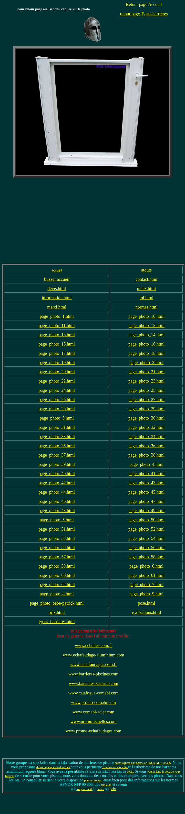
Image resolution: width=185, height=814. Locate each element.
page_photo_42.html (57, 482)
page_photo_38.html (146, 455)
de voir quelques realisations (53, 767)
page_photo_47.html (146, 501)
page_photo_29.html (146, 408)
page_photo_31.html (57, 427)
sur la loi (106, 784)
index (100, 789)
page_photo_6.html (146, 566)
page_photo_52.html (146, 529)
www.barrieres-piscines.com (94, 674)
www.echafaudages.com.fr (93, 664)
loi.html (147, 297)
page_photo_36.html (146, 445)
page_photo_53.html (57, 538)
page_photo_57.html (57, 556)
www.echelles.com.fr (93, 645)
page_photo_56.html (146, 547)
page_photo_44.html (57, 492)
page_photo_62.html (57, 584)
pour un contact (93, 780)
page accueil (84, 789)
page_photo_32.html (146, 427)
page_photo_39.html (57, 464)
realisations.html (146, 612)
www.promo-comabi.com (93, 702)
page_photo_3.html (57, 418)
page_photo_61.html (146, 575)
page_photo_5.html (57, 519)
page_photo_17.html (57, 353)
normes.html (146, 307)
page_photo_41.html (146, 473)
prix (113, 789)
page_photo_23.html (146, 381)
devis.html (57, 288)
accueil (56, 270)
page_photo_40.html (57, 473)
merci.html (56, 307)
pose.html (146, 603)
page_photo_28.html (57, 408)
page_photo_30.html (146, 418)
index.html (146, 288)
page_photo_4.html (146, 464)
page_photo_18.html (146, 353)
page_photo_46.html (57, 501)
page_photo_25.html (146, 390)
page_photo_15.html (57, 344)
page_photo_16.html (146, 344)
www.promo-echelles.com (94, 721)
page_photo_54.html (146, 538)
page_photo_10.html (146, 316)
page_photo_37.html (57, 455)
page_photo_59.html (57, 566)
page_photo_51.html (57, 529)
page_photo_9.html (146, 593)
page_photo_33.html (57, 436)
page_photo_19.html (57, 362)
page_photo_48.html (57, 510)
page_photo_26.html (57, 399)
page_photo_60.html (57, 575)
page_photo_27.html (146, 399)
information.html (57, 297)
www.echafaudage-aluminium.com (93, 655)
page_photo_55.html (57, 547)
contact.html (146, 279)
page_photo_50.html (146, 519)
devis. (130, 771)
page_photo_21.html (146, 371)
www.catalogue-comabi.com (93, 693)
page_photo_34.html (146, 436)
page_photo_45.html (146, 492)
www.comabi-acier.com (93, 712)
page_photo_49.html (146, 510)
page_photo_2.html (146, 362)
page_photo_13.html (57, 334)
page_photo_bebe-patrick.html (56, 603)
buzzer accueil (56, 279)
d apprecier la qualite (115, 767)
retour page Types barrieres (144, 13)
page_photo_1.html (57, 316)
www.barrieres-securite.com (93, 683)
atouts (146, 270)
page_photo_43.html (146, 482)
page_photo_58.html (146, 556)
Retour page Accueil (144, 4)
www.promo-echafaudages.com (93, 731)
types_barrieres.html (57, 621)
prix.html (57, 612)
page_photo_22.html (57, 381)
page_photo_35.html (57, 445)
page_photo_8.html (57, 593)
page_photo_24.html (57, 390)
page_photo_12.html (146, 325)
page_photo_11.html (57, 325)
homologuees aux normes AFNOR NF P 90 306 (142, 763)
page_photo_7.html (146, 584)
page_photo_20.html (57, 371)
